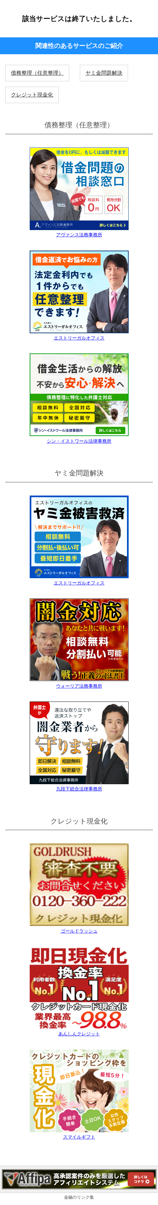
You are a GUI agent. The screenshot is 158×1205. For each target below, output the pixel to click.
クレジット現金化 (32, 95)
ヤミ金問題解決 (103, 73)
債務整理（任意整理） (37, 73)
